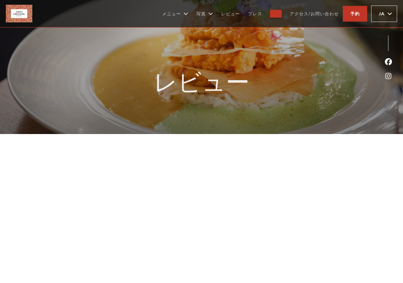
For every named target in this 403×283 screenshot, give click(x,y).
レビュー (230, 13)
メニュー (175, 14)
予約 (355, 13)
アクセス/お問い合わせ (314, 13)
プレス (255, 13)
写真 (204, 14)
